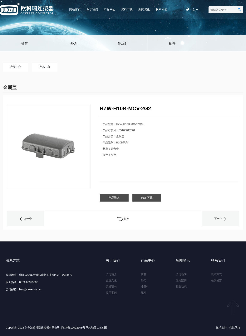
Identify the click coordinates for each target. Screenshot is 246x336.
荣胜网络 (234, 327)
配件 (172, 43)
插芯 (24, 43)
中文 (192, 9)
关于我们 (92, 9)
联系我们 (161, 9)
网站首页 (75, 9)
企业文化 (111, 280)
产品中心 (109, 9)
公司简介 (111, 274)
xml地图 (102, 327)
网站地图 (91, 327)
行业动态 (181, 286)
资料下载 (127, 9)
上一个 (25, 218)
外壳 (74, 43)
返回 (122, 218)
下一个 (220, 218)
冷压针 (123, 43)
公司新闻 (181, 274)
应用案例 (111, 292)
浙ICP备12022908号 (73, 327)
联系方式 (216, 274)
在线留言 (216, 280)
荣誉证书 (111, 286)
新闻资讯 (144, 9)
